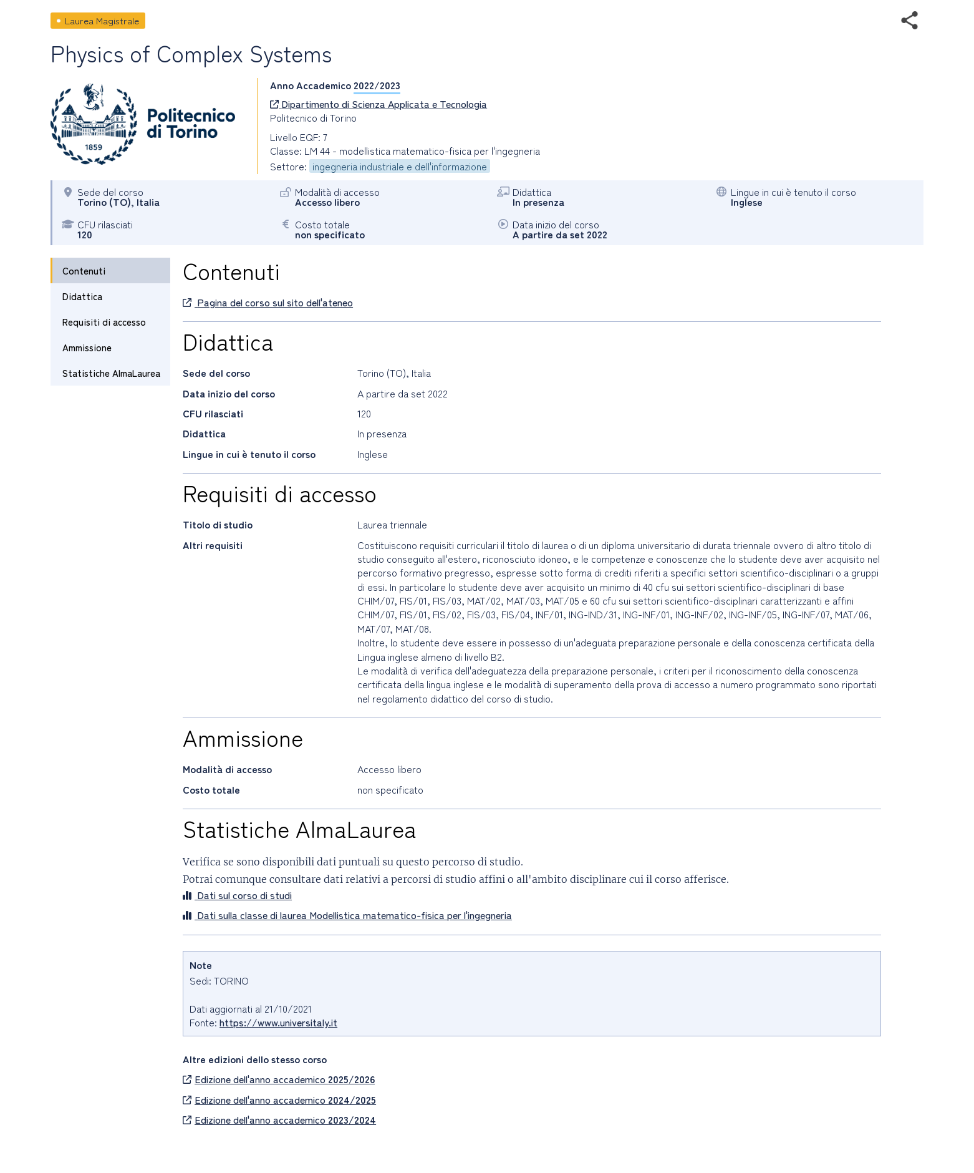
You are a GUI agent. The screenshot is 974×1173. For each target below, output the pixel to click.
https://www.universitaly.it (278, 1022)
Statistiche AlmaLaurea (111, 372)
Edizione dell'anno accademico (279, 1079)
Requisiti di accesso (104, 321)
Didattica (82, 296)
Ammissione (87, 347)
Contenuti (83, 270)
